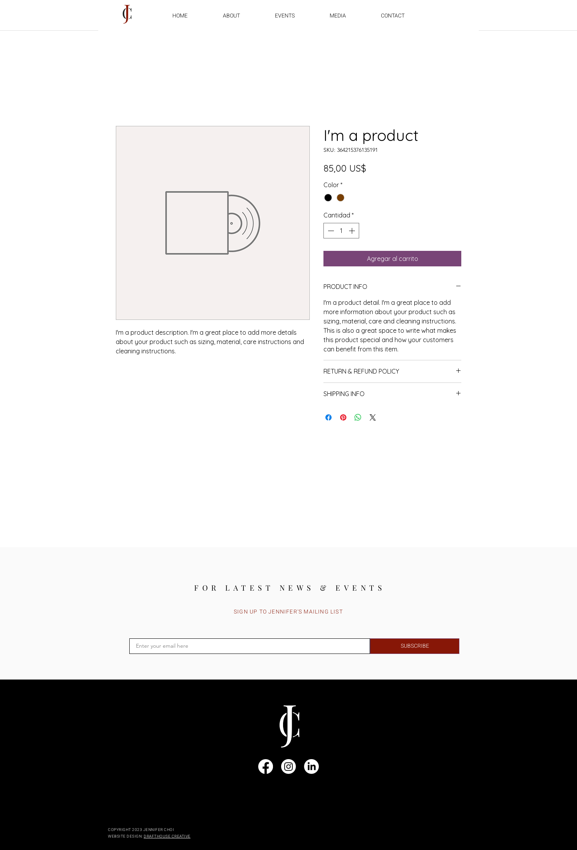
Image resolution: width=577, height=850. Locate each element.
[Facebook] (265, 766)
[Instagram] (288, 766)
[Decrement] (330, 230)
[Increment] (352, 230)
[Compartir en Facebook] (328, 417)
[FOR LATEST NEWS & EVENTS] (289, 587)
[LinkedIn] (311, 766)
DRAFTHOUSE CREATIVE (167, 836)
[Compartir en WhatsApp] (358, 417)
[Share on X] (372, 417)
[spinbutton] (341, 230)
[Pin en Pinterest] (343, 417)
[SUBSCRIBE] (414, 646)
